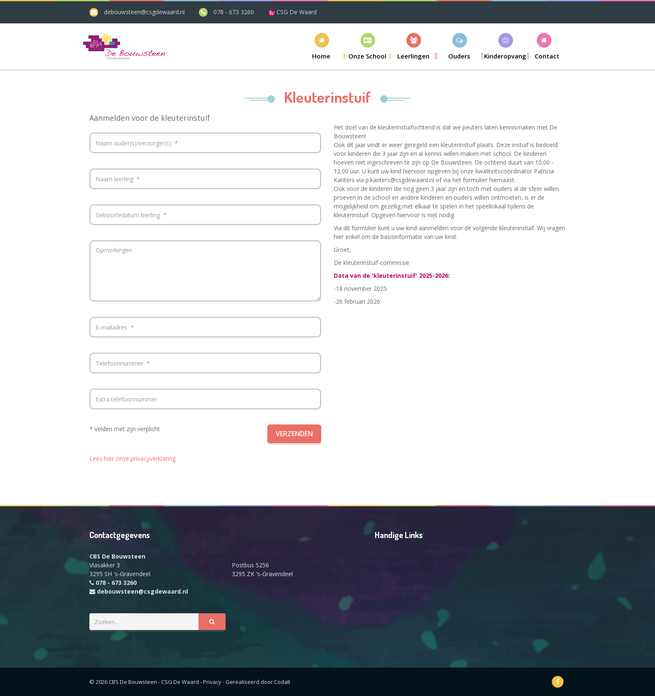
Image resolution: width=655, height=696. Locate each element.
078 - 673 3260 (233, 12)
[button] (368, 46)
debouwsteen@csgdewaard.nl (144, 12)
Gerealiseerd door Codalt (258, 682)
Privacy (212, 682)
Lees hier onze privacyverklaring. (133, 458)
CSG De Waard (292, 12)
